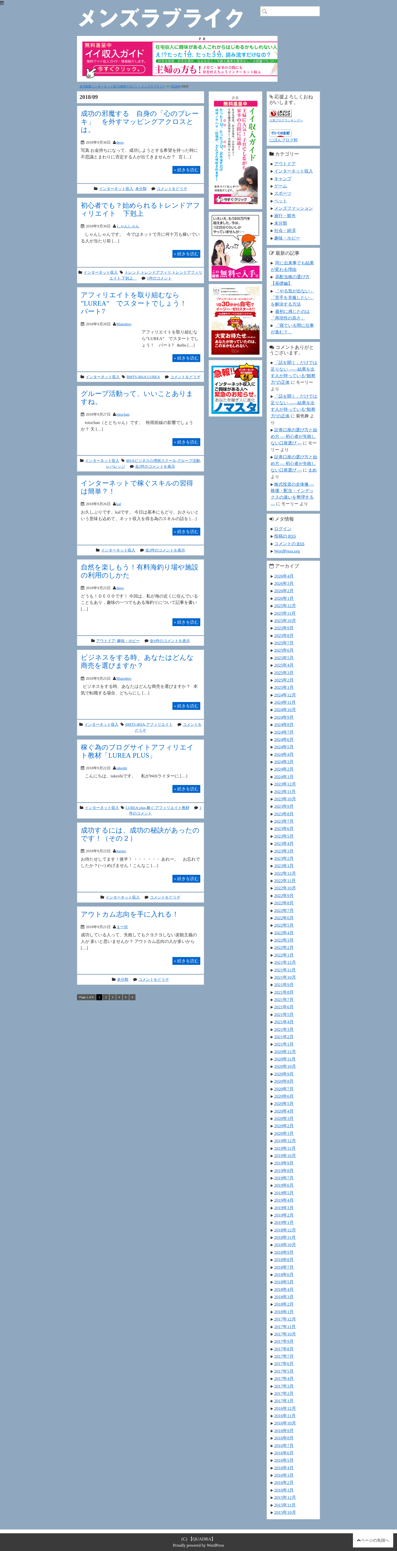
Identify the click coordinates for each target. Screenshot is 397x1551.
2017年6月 (284, 1363)
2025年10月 (285, 620)
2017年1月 (284, 1400)
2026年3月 (284, 583)
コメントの (289, 543)
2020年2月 (284, 1125)
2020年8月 (284, 1081)
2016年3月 (284, 1475)
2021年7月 (284, 999)
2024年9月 (284, 717)
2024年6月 (284, 739)
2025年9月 (284, 628)
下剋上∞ (129, 278)
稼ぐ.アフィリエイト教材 (168, 808)
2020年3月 (284, 1118)
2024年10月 (285, 709)
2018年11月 (285, 1237)
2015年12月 (285, 1497)
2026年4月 (284, 576)
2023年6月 (284, 828)
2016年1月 (284, 1490)
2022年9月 (284, 895)
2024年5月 (284, 747)
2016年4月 (284, 1467)
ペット (280, 201)
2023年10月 (285, 799)
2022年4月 (284, 932)
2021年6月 (284, 1007)
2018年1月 (284, 1311)
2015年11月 (285, 1505)
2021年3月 (284, 1029)
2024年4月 (284, 754)
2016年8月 (284, 1438)
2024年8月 (284, 724)
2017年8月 (284, 1349)
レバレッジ (115, 466)
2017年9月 (284, 1341)
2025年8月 (284, 635)
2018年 (176, 86)
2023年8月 (284, 814)
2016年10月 (285, 1423)
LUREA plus (136, 808)
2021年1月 (284, 1044)
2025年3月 (284, 672)
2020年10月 (285, 1066)
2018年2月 (284, 1304)
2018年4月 (284, 1289)
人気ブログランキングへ (286, 120)
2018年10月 (285, 1244)
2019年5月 (284, 1193)
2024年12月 (285, 695)
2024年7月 (284, 732)
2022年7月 (284, 910)
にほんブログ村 (283, 140)
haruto (121, 851)
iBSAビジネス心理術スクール (151, 460)
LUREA (153, 377)
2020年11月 (285, 1059)
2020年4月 (284, 1111)
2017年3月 (284, 1386)
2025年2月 (284, 680)
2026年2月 (284, 590)
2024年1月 (284, 776)
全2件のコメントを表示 (155, 466)
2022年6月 (284, 918)
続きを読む (186, 169)
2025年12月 (285, 605)
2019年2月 (284, 1215)
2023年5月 (284, 836)
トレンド (132, 272)
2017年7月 (284, 1356)
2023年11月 (285, 791)
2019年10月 (285, 1155)
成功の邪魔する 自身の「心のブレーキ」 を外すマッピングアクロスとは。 (140, 121)
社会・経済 (285, 230)
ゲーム (280, 186)
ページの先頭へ (375, 1540)
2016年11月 (285, 1415)
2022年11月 (285, 880)
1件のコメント (159, 278)
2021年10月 (285, 977)
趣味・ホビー (128, 641)
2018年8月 (284, 1259)
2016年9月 (284, 1430)
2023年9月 (284, 806)
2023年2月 (284, 858)
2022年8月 (284, 903)
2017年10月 (285, 1334)
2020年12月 (285, 1051)
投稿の (285, 536)
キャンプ (282, 178)
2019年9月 (284, 1163)
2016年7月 (284, 1445)
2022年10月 (285, 888)
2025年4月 (284, 665)
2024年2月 (284, 769)
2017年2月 (284, 1393)
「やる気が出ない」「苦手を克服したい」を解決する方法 (292, 297)
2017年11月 (285, 1326)
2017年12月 (285, 1319)
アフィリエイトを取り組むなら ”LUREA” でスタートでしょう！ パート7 (137, 302)
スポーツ (282, 193)
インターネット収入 (116, 188)
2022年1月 (284, 955)
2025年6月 (284, 650)
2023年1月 (284, 865)
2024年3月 (284, 761)
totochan (123, 414)
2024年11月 (285, 702)
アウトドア (105, 641)
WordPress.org (287, 551)
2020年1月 (284, 1133)
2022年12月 (285, 873)
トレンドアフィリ (156, 272)
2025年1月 (284, 687)
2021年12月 (285, 962)
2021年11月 (285, 970)
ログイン (282, 528)
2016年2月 (284, 1482)
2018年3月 (284, 1296)
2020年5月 (284, 1103)
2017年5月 (284, 1371)
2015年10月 (285, 1512)
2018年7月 (284, 1267)
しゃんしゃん (127, 226)
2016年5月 (284, 1460)
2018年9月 (284, 1252)
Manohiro (123, 324)
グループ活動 (188, 460)
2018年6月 (284, 1274)
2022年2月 (284, 947)
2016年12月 (285, 1408)
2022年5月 (284, 925)
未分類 (141, 188)
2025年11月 (285, 613)
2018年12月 (285, 1230)
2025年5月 (284, 657)
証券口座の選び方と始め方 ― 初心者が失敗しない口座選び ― (294, 436)
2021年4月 (284, 1021)
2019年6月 (284, 1185)
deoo (120, 142)
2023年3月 (284, 851)
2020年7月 (284, 1089)
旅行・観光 (285, 215)
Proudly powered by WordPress (198, 1545)
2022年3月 (284, 940)
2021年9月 (284, 984)
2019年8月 (284, 1170)
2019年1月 (284, 1222)
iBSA (142, 377)
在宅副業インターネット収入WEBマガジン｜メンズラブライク (122, 86)
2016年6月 (284, 1453)
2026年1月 (284, 598)
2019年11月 (285, 1148)
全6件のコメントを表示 (170, 641)
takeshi (121, 768)
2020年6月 (284, 1096)
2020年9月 (284, 1074)
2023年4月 (284, 843)
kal (118, 504)
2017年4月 (284, 1378)
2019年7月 (284, 1178)
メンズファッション (293, 208)
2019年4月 (284, 1200)
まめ (312, 470)
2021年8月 (284, 992)
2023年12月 (285, 784)
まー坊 (122, 927)
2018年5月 (284, 1282)
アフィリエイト (159, 724)
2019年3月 (284, 1207)
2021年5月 (284, 1014)
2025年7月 (284, 643)
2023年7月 (284, 821)
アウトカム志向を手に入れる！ (130, 914)
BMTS (132, 377)
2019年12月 (285, 1140)
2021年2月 (284, 1036)
